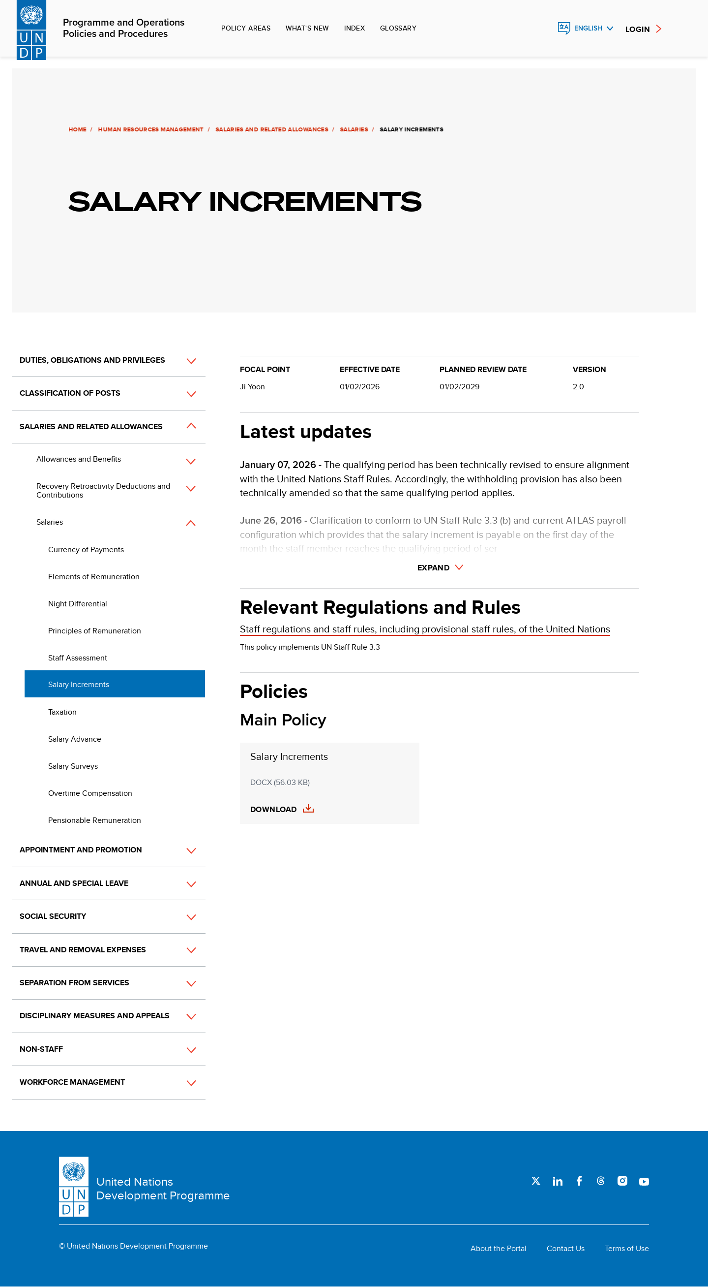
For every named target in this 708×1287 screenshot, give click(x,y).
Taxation (62, 712)
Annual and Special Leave (74, 883)
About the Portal (499, 1248)
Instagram (622, 1181)
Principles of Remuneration (94, 630)
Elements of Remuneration (94, 576)
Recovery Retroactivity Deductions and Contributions (103, 490)
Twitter (536, 1181)
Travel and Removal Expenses (83, 949)
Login (637, 29)
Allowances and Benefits (78, 459)
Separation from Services (74, 982)
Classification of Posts (70, 393)
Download (273, 809)
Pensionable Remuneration (94, 820)
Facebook (579, 1181)
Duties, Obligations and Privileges (92, 360)
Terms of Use (627, 1248)
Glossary (398, 28)
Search (542, 28)
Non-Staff (41, 1049)
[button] (180, 361)
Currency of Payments (86, 549)
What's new (307, 28)
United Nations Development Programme (163, 1188)
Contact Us (566, 1248)
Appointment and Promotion (81, 849)
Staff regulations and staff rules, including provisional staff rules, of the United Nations (425, 629)
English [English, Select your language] (588, 28)
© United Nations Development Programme (133, 1246)
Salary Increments (78, 684)
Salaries (353, 129)
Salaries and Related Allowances (270, 129)
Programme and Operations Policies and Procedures (123, 28)
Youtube (644, 1181)
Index (354, 28)
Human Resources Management (149, 129)
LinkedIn (557, 1181)
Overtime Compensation (90, 793)
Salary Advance (74, 739)
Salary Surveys (73, 766)
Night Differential (77, 603)
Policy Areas (245, 28)
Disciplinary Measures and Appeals (95, 1015)
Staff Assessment (77, 657)
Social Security (53, 916)
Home (76, 129)
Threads (601, 1181)
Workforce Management (72, 1082)
